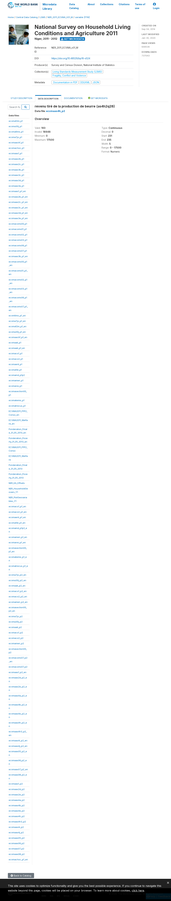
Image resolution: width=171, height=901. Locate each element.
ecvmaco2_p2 (16, 638)
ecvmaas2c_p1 (16, 164)
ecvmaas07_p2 (16, 848)
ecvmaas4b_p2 (17, 805)
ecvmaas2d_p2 (17, 789)
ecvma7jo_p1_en (17, 321)
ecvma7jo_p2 (16, 616)
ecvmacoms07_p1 (18, 250)
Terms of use (140, 6)
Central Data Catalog (27, 17)
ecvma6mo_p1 (16, 131)
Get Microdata (72, 39)
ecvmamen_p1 (16, 380)
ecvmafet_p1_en (17, 522)
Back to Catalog (21, 875)
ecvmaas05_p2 (17, 838)
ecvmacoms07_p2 (18, 666)
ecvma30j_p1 (15, 126)
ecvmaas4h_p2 (17, 816)
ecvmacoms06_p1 (18, 245)
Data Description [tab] (48, 98)
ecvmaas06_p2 (16, 843)
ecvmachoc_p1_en (18, 859)
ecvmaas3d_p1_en (18, 213)
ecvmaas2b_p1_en (18, 196)
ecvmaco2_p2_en (18, 596)
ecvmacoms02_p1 (18, 234)
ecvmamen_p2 (16, 643)
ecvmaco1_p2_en (18, 591)
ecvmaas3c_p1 (16, 175)
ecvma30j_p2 (16, 621)
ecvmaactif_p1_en (18, 337)
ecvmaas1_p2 (16, 783)
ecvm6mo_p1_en (17, 315)
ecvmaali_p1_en (17, 348)
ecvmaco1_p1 (15, 353)
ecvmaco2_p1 (16, 359)
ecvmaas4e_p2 (17, 810)
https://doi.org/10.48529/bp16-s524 (70, 58)
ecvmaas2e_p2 (17, 794)
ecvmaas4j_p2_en (18, 746)
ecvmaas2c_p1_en (18, 202)
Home (11, 17)
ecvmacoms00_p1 (18, 223)
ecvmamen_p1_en (18, 537)
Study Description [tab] (21, 98)
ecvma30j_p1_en (17, 332)
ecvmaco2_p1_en (18, 512)
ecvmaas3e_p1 (16, 186)
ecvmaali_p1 (15, 342)
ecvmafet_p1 (15, 369)
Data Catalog (74, 6)
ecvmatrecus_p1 (17, 405)
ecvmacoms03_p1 (18, 240)
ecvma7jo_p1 (15, 137)
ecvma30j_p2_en (17, 580)
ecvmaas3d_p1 (16, 180)
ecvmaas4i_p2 (16, 827)
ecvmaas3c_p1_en (18, 207)
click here (138, 890)
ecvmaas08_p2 (17, 854)
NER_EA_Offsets (17, 483)
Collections (106, 4)
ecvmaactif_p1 (16, 142)
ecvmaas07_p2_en (18, 769)
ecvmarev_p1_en (17, 542)
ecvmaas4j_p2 (16, 832)
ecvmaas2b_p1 (16, 159)
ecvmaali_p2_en (17, 585)
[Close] (168, 882)
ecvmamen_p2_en (18, 602)
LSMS (42, 17)
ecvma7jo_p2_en (17, 574)
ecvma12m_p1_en (17, 326)
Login (156, 6)
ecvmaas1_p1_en (17, 191)
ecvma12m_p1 (16, 121)
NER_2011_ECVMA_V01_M (60, 17)
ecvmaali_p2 (15, 627)
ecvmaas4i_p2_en (18, 740)
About (91, 4)
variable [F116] (82, 17)
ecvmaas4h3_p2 (17, 821)
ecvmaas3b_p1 (16, 169)
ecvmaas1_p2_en (17, 672)
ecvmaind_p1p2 (17, 375)
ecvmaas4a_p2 (17, 800)
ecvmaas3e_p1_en (18, 218)
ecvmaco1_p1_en (17, 506)
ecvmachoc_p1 (16, 148)
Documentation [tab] (73, 98)
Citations (124, 4)
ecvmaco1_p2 (16, 632)
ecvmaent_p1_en (17, 517)
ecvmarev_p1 (15, 386)
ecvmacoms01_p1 (18, 229)
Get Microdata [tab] (98, 98)
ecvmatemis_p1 (16, 400)
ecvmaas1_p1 (15, 153)
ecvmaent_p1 (15, 364)
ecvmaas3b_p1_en (18, 256)
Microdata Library (49, 6)
